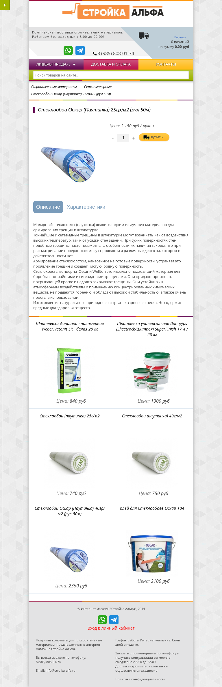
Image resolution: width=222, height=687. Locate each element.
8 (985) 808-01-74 (115, 53)
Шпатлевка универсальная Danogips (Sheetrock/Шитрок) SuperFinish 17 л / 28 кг (152, 329)
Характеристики (86, 207)
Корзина (180, 37)
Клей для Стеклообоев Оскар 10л (152, 508)
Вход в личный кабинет (111, 628)
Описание (48, 207)
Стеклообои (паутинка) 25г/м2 (70, 416)
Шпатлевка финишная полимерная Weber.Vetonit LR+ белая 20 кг (70, 326)
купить (157, 136)
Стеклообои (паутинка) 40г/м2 (152, 416)
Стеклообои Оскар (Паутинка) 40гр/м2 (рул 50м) (70, 510)
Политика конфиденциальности (140, 679)
